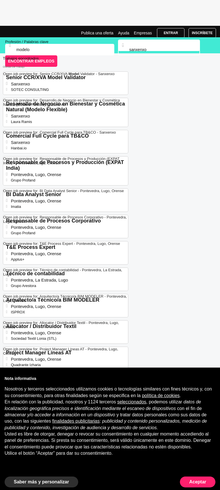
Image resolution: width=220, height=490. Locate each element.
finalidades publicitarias (75, 421)
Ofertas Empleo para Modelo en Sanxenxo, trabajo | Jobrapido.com (18, 31)
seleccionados (131, 401)
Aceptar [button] (197, 481)
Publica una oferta (97, 33)
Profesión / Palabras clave (26, 42)
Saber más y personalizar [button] (41, 481)
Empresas (143, 33)
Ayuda (123, 33)
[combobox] (159, 49)
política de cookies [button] (161, 395)
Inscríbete (202, 33)
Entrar (171, 33)
